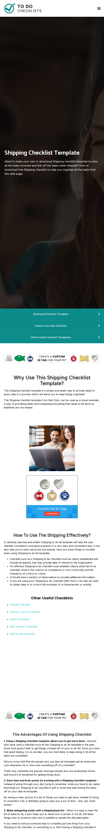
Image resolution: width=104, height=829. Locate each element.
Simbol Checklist (19, 619)
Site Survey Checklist (22, 633)
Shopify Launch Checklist (25, 611)
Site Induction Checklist (23, 626)
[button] (99, 8)
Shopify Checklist (20, 604)
